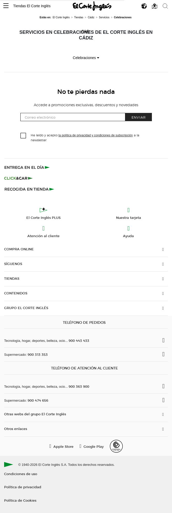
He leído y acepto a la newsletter (85, 137)
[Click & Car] (18, 178)
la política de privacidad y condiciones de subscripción (96, 135)
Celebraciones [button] (86, 58)
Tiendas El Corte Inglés (32, 6)
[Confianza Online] (116, 446)
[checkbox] (23, 136)
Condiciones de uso (20, 473)
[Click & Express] (27, 167)
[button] (6, 6)
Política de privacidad (22, 486)
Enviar (139, 117)
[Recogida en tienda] (29, 189)
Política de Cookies (20, 500)
